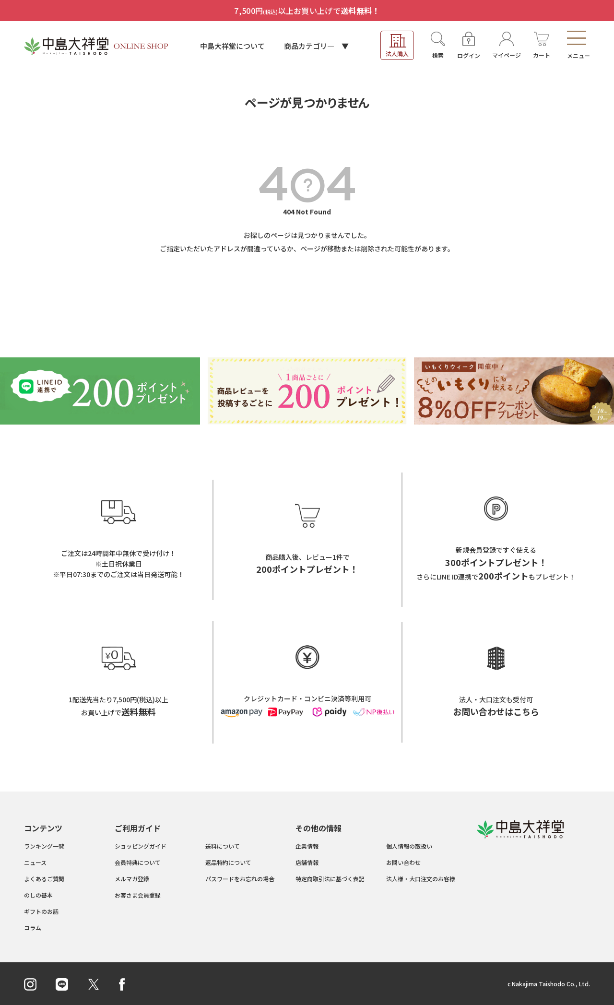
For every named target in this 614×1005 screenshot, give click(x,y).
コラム (32, 927)
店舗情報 (307, 862)
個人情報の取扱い (409, 846)
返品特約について (228, 862)
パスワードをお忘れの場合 (239, 879)
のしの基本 (38, 895)
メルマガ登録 (132, 879)
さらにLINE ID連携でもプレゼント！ (496, 576)
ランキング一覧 (44, 846)
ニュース (35, 862)
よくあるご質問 (44, 879)
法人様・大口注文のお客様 (420, 879)
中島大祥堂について (232, 46)
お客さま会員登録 (138, 895)
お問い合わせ (403, 862)
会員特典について (138, 862)
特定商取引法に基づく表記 (330, 879)
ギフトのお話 (41, 911)
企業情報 (307, 846)
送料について (222, 846)
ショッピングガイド (140, 846)
